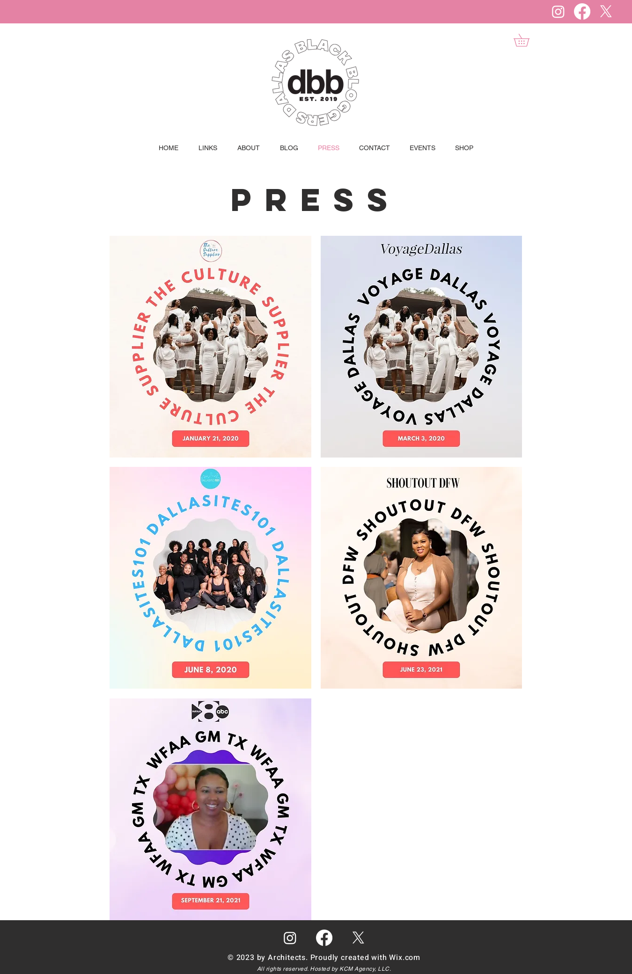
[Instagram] (558, 11)
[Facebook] (582, 11)
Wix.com (404, 957)
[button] (528, 40)
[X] (606, 11)
